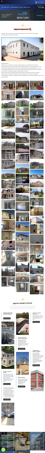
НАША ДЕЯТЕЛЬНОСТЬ (14, 7)
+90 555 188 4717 (39, 1)
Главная (3, 14)
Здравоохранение (22, 29)
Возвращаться (40, 15)
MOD (2, 7)
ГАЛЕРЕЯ (25, 7)
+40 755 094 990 (40, 2)
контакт (28, 7)
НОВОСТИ (21, 7)
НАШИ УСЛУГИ (7, 7)
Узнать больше (7, 318)
